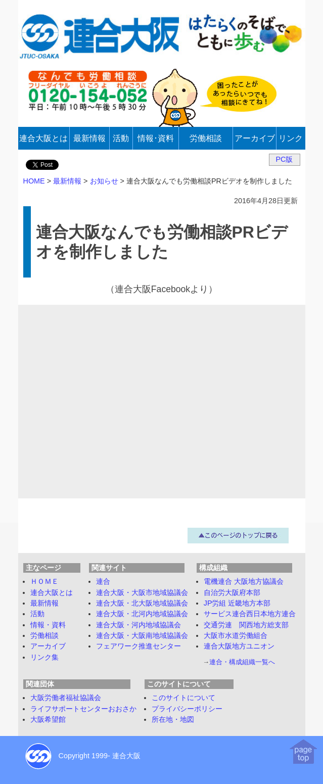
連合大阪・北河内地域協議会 (142, 614)
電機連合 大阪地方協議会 (244, 581)
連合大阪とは (51, 592)
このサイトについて (183, 698)
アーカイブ (48, 646)
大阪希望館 (48, 719)
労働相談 (44, 635)
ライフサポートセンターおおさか (83, 709)
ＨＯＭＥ (44, 581)
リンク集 (44, 657)
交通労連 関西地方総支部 (246, 625)
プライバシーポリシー (187, 709)
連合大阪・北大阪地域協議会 (142, 603)
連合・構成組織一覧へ (242, 662)
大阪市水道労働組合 (235, 635)
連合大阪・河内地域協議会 (138, 625)
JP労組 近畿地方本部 (237, 603)
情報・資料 (48, 625)
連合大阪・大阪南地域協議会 (142, 635)
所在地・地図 (173, 719)
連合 (103, 581)
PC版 (284, 159)
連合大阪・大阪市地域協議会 (142, 592)
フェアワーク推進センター (138, 646)
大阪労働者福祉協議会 (65, 698)
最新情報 (44, 603)
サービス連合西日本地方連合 (250, 614)
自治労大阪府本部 (232, 592)
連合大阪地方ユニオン (239, 646)
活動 (37, 614)
